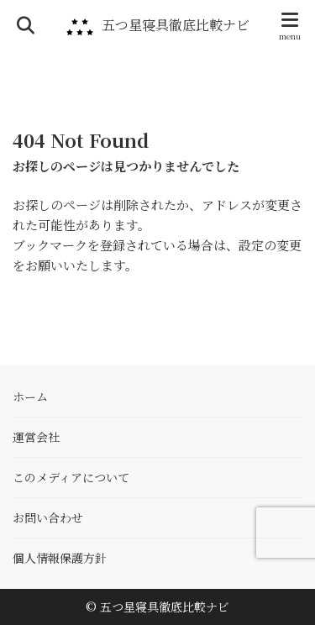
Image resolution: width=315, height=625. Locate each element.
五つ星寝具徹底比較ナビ (175, 25)
